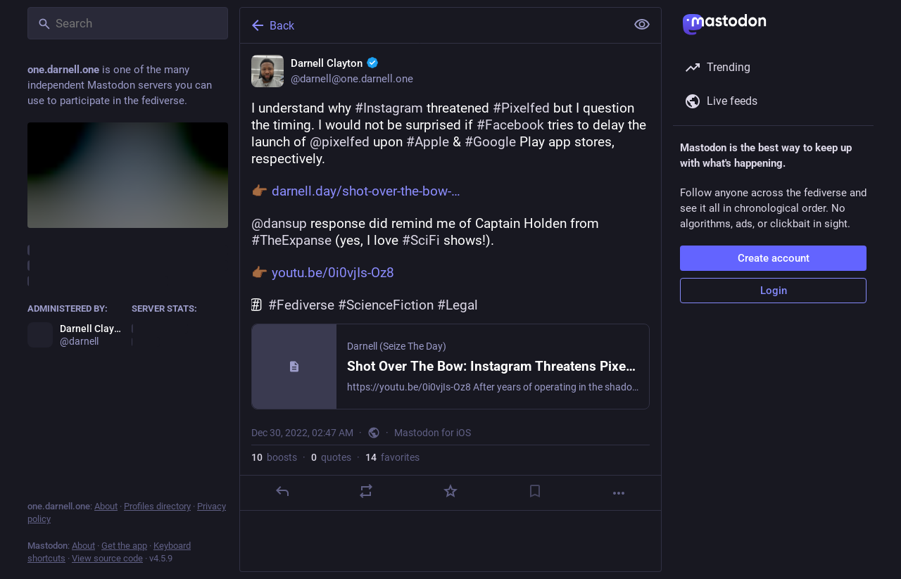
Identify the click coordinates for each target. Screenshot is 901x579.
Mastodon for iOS (432, 432)
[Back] (431, 25)
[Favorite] (450, 491)
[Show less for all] (642, 25)
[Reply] (282, 491)
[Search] (127, 23)
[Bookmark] (535, 491)
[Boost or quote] (366, 491)
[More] (618, 493)
